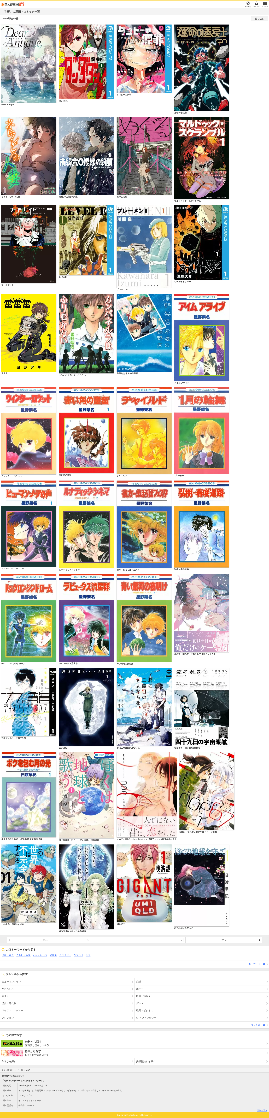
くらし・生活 (23, 955)
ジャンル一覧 (260, 1025)
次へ (223, 940)
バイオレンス (40, 955)
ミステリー (65, 955)
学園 (88, 955)
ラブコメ (78, 955)
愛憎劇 (53, 955)
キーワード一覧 (258, 964)
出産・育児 (8, 955)
